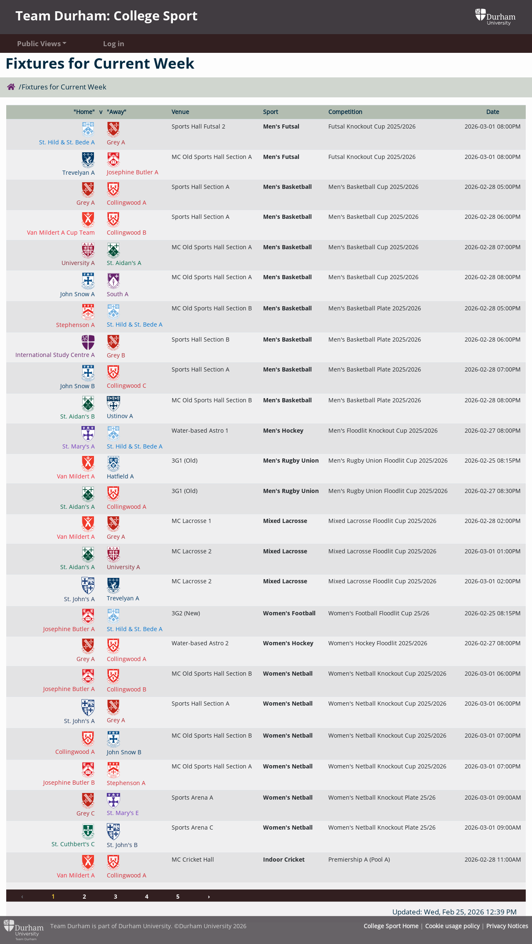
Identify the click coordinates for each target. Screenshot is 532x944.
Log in (113, 43)
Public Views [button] (39, 43)
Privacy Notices (507, 926)
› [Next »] (209, 896)
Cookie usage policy (452, 926)
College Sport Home (391, 926)
